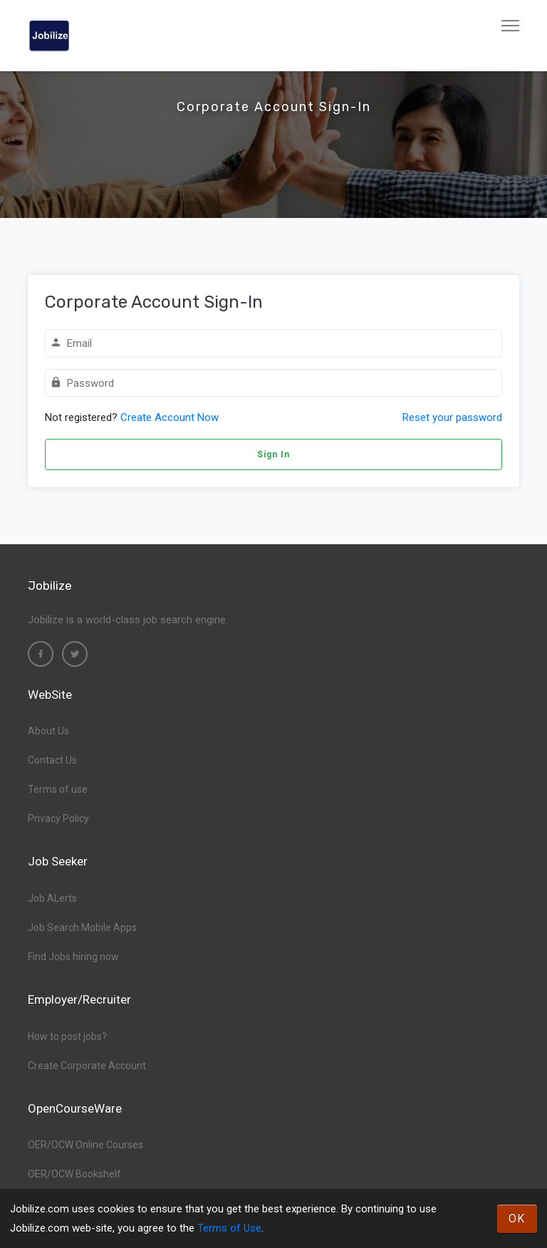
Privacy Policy (58, 818)
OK (517, 1218)
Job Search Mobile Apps (82, 927)
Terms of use (58, 789)
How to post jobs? (67, 1036)
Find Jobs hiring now (73, 956)
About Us (48, 731)
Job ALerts (52, 898)
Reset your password (452, 417)
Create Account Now (169, 417)
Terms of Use (229, 1228)
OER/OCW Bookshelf (74, 1174)
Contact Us (52, 760)
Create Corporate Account (87, 1065)
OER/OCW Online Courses (85, 1144)
